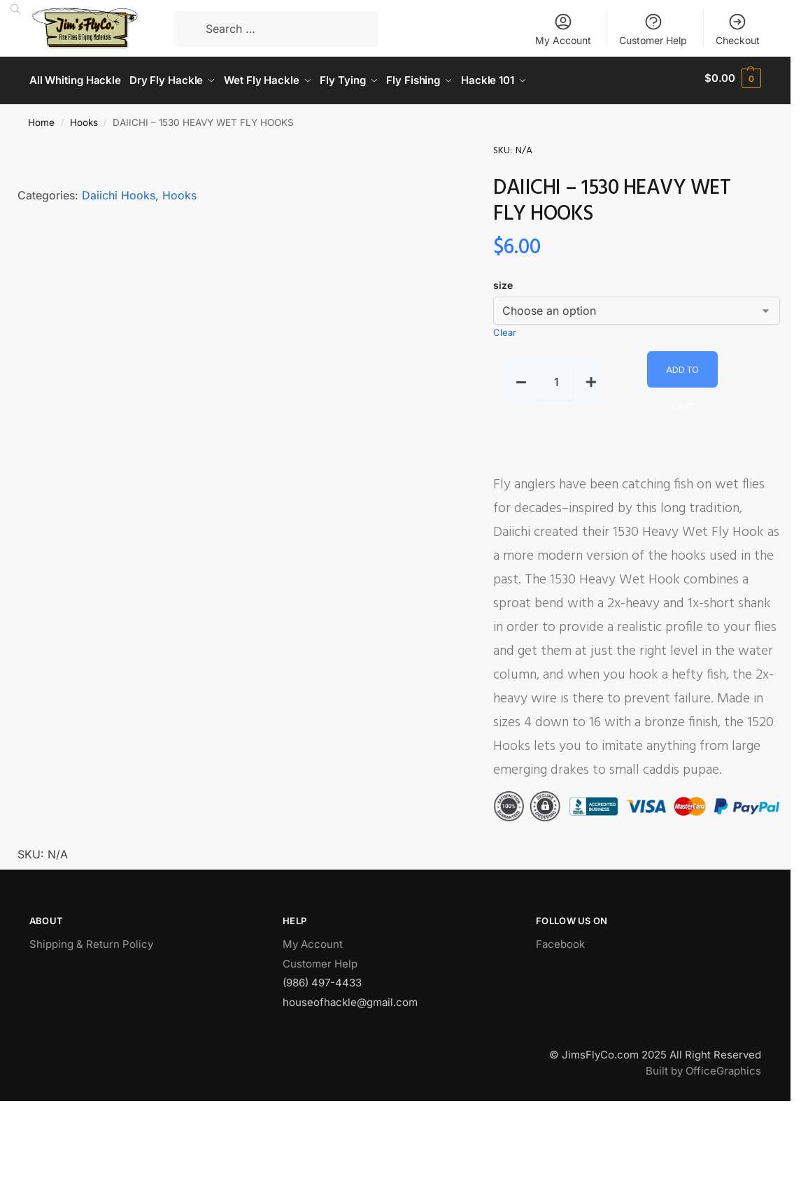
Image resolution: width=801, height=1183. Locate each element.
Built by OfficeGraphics (703, 1065)
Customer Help (653, 29)
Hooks (84, 117)
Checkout (738, 29)
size (503, 281)
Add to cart (682, 370)
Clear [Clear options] (504, 328)
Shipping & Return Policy (91, 939)
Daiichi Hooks (118, 190)
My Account (563, 29)
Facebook (560, 939)
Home (41, 117)
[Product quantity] (556, 378)
